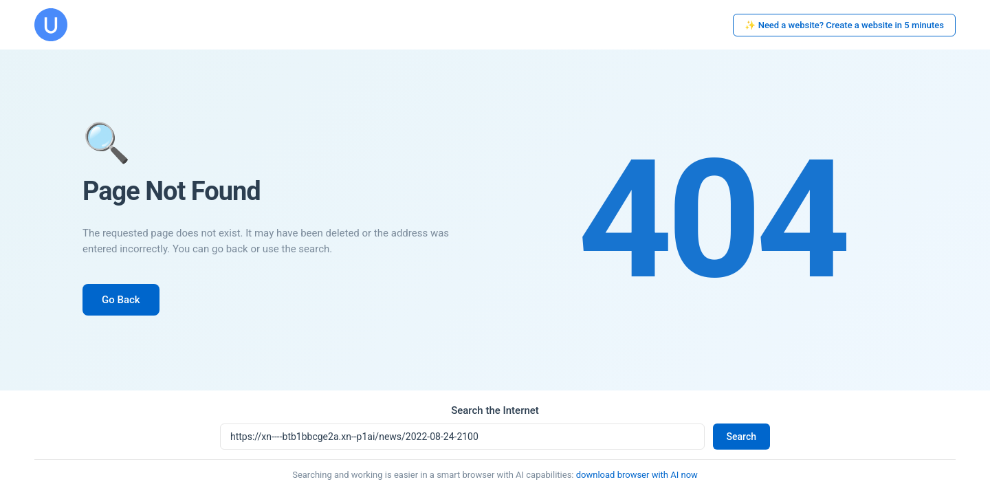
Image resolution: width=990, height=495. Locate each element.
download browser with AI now (637, 475)
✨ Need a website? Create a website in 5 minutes (844, 25)
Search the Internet (495, 410)
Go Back (121, 300)
